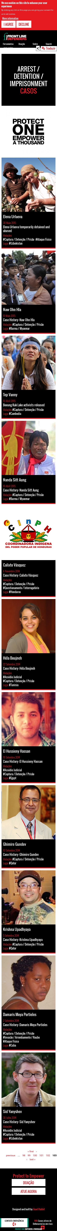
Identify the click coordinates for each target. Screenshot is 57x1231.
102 (48, 1155)
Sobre (35, 43)
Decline (24, 24)
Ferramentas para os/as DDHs (8, 47)
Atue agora (29, 1191)
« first (31, 1151)
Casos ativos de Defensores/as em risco (43, 1222)
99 (29, 1155)
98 (23, 1155)
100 (35, 1155)
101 (41, 1155)
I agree (8, 24)
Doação (22, 43)
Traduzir (50, 48)
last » (32, 1159)
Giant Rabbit (39, 1209)
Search (49, 43)
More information (10, 18)
